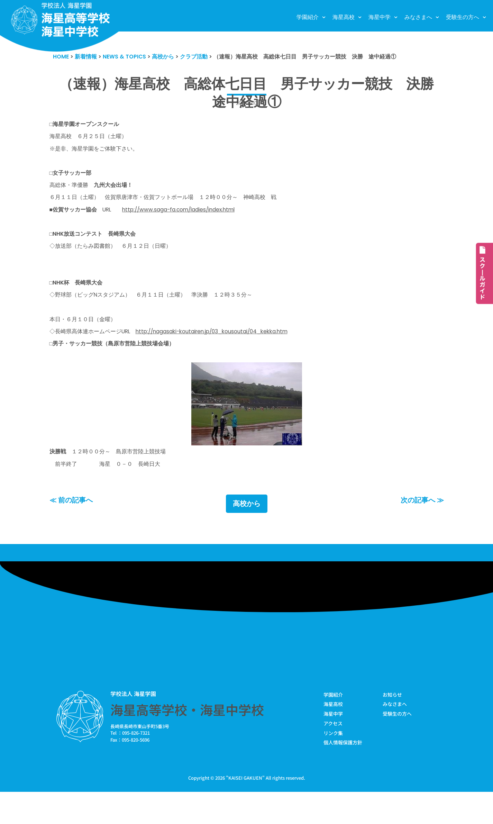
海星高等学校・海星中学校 (187, 739)
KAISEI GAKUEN (245, 809)
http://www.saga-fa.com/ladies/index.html (192, 220)
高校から (247, 532)
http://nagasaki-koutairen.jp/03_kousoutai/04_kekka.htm (228, 355)
